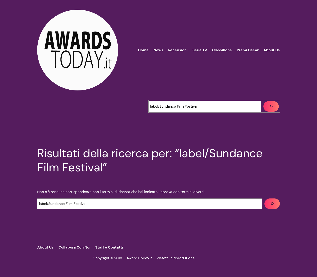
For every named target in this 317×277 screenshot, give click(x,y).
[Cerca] (271, 106)
